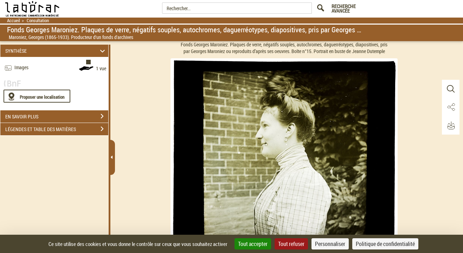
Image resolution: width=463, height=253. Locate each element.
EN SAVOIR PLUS (56, 116)
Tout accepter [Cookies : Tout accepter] (253, 244)
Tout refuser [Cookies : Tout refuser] (291, 244)
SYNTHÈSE (56, 51)
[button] (450, 89)
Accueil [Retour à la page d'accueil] (13, 21)
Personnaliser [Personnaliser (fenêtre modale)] (330, 244)
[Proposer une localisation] (37, 96)
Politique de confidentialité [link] (385, 244)
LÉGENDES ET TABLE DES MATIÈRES (56, 129)
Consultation (38, 21)
